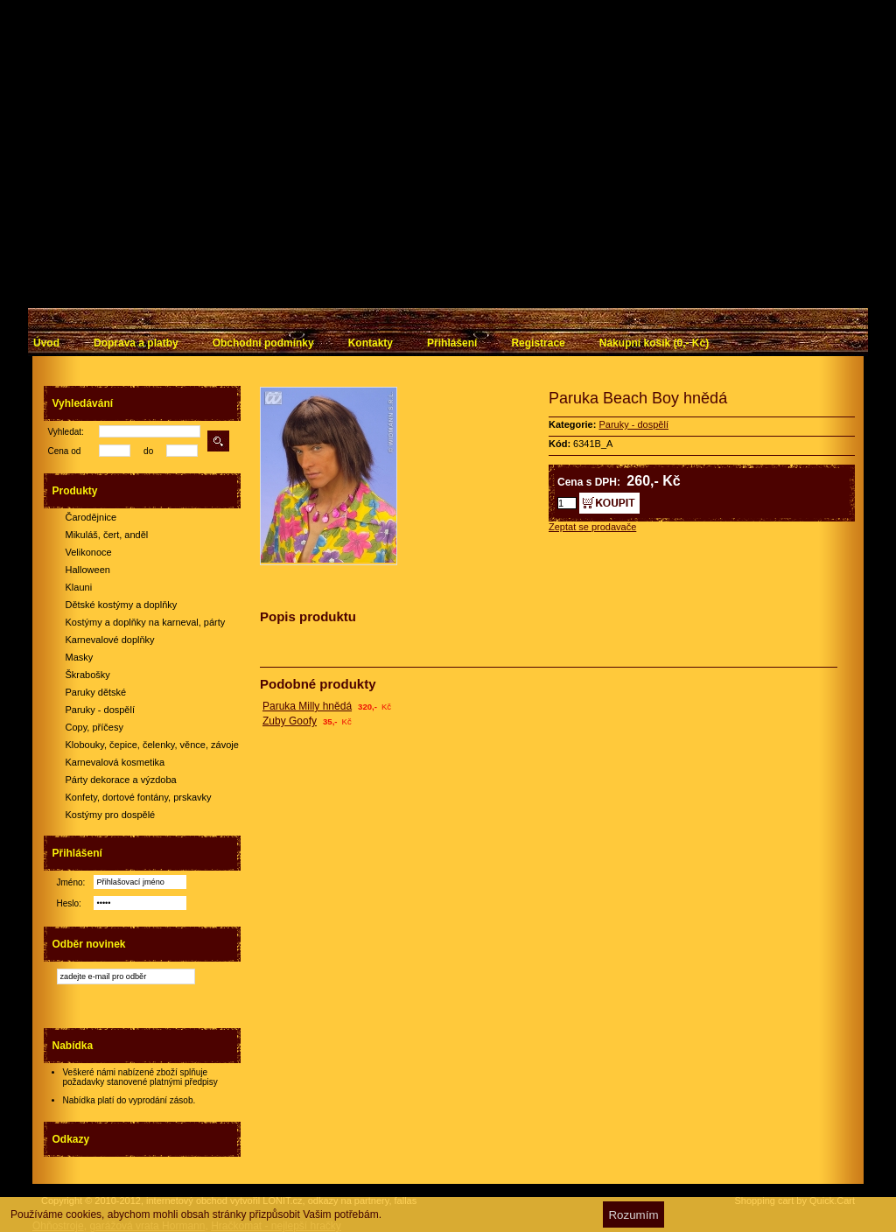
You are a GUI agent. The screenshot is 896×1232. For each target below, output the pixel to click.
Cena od (64, 451)
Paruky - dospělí (100, 709)
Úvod (46, 343)
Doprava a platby (136, 343)
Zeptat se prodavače (592, 527)
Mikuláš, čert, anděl (107, 534)
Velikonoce (89, 552)
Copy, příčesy (94, 727)
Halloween (88, 569)
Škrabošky (88, 674)
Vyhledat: (66, 432)
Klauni (79, 587)
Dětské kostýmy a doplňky (122, 604)
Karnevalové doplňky (110, 639)
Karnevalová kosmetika (115, 762)
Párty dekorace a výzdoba (121, 779)
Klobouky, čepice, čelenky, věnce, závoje (152, 744)
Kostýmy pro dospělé (111, 814)
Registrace (537, 343)
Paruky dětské (96, 692)
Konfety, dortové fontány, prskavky (139, 797)
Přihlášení (452, 343)
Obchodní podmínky (263, 343)
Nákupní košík (654, 343)
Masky (80, 657)
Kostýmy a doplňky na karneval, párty (146, 622)
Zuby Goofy (289, 721)
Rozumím (633, 1215)
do (148, 451)
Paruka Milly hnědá (307, 706)
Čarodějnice (91, 517)
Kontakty (370, 343)
